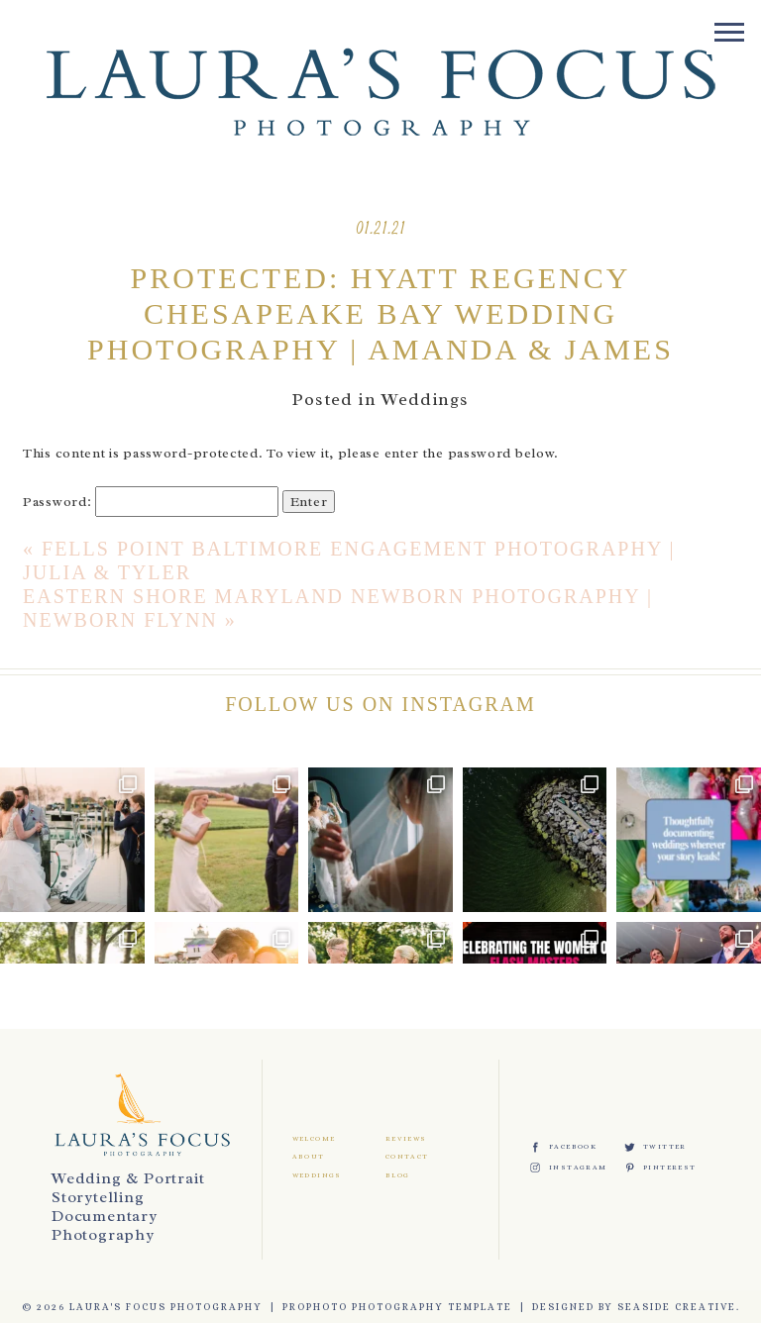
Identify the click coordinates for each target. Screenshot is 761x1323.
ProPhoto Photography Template (397, 1306)
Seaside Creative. (678, 1306)
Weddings (425, 399)
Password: (150, 501)
